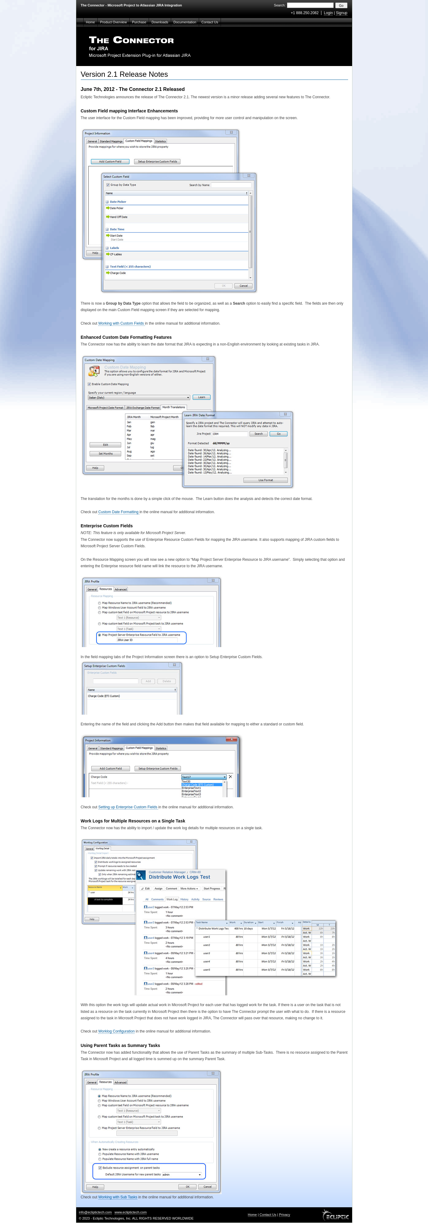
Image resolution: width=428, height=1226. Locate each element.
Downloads (159, 22)
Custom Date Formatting (118, 512)
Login (328, 13)
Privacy (284, 1214)
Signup (341, 13)
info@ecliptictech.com (95, 1212)
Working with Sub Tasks (117, 1197)
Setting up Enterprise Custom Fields (128, 807)
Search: (280, 5)
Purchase (139, 22)
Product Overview (113, 22)
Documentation (185, 22)
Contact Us (210, 22)
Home (90, 22)
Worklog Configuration (116, 1031)
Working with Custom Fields (121, 323)
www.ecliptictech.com (131, 1212)
